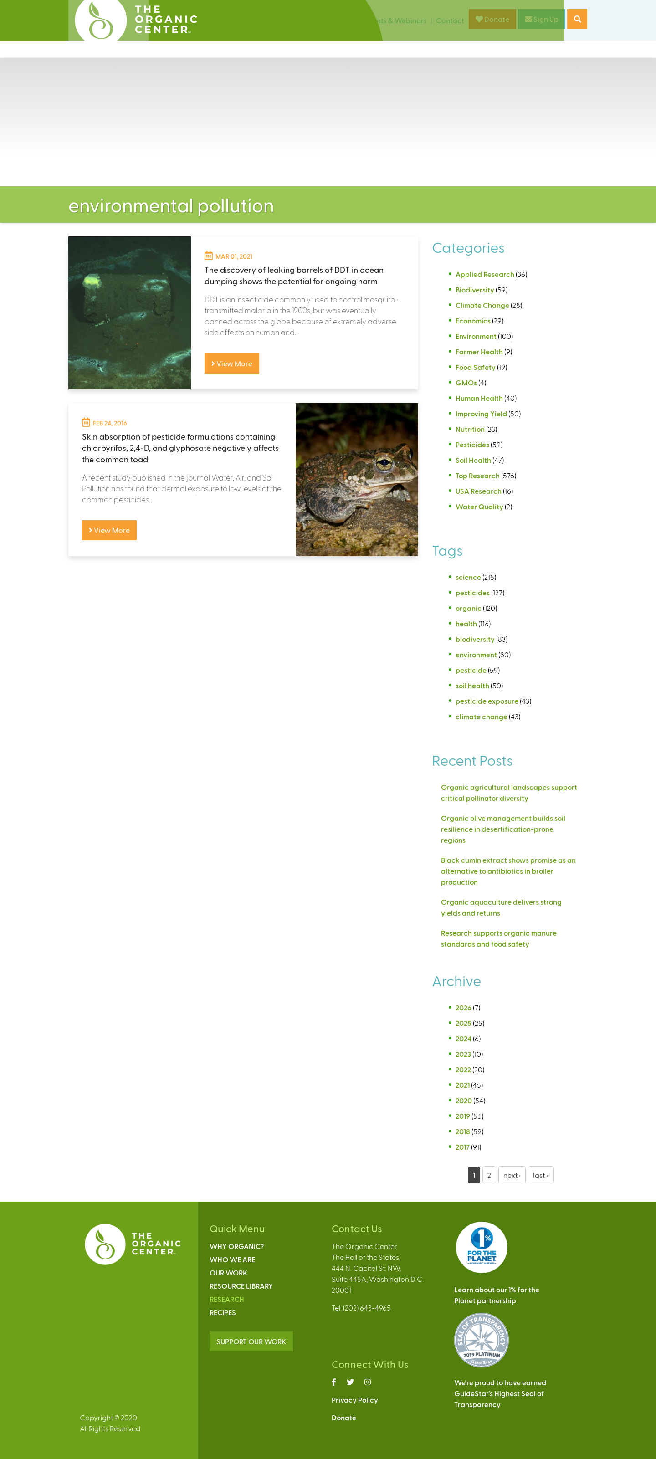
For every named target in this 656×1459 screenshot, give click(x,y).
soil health (472, 685)
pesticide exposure (487, 700)
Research (227, 1299)
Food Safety (476, 367)
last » (541, 1175)
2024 (464, 1038)
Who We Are (232, 1259)
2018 (463, 1131)
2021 (463, 1084)
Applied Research (485, 274)
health (466, 623)
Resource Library (241, 1285)
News (347, 20)
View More (231, 363)
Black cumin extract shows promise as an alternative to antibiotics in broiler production (508, 870)
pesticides (473, 592)
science (468, 577)
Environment (476, 336)
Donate (492, 19)
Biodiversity (475, 289)
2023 (463, 1053)
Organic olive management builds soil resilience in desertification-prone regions (503, 829)
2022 (463, 1069)
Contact (450, 20)
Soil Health (473, 460)
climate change (481, 716)
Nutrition (470, 429)
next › (512, 1175)
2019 (463, 1115)
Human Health (479, 398)
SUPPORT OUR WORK (251, 1341)
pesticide (471, 670)
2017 (463, 1146)
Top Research (478, 475)
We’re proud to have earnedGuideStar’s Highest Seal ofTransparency (500, 1393)
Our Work (228, 1272)
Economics (473, 320)
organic (469, 608)
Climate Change (482, 305)
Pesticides (472, 444)
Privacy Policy (355, 1399)
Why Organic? (237, 1246)
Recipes (223, 1312)
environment (476, 654)
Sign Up (542, 19)
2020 (464, 1100)
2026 (464, 1007)
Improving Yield (481, 413)
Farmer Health (479, 351)
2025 (464, 1023)
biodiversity (475, 639)
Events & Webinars (396, 20)
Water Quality (479, 506)
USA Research (479, 490)
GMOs (466, 382)
